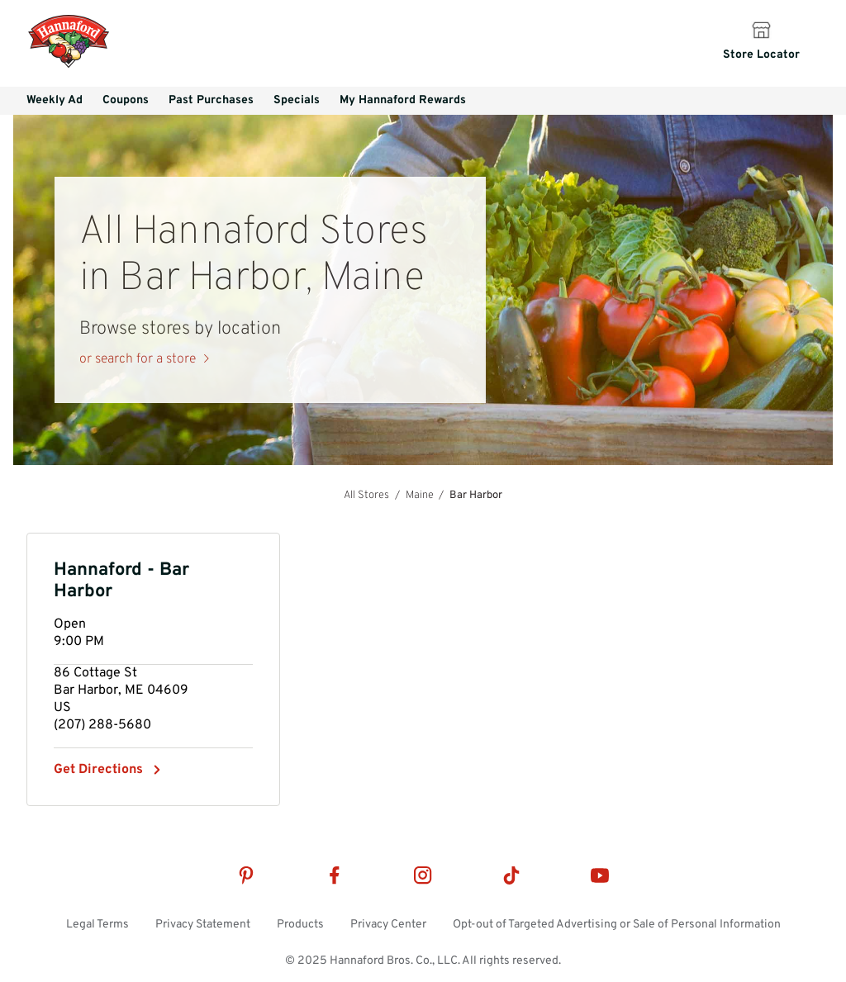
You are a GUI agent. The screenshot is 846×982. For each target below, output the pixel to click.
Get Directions (98, 769)
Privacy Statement (202, 925)
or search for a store (137, 359)
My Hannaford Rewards (403, 100)
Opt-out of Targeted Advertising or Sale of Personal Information (617, 925)
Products (300, 925)
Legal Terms (97, 925)
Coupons (125, 100)
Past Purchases (211, 100)
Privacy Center (388, 925)
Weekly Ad (54, 100)
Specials (296, 100)
